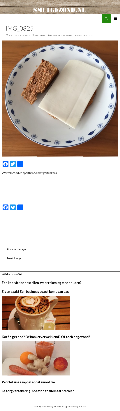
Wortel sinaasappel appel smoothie (28, 382)
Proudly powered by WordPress (49, 406)
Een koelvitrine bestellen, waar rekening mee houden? (42, 283)
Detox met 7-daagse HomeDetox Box (71, 35)
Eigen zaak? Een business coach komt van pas (35, 292)
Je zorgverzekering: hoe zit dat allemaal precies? (38, 391)
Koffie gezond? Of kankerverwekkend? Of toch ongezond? (46, 337)
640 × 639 (40, 35)
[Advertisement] (60, 190)
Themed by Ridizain (76, 406)
